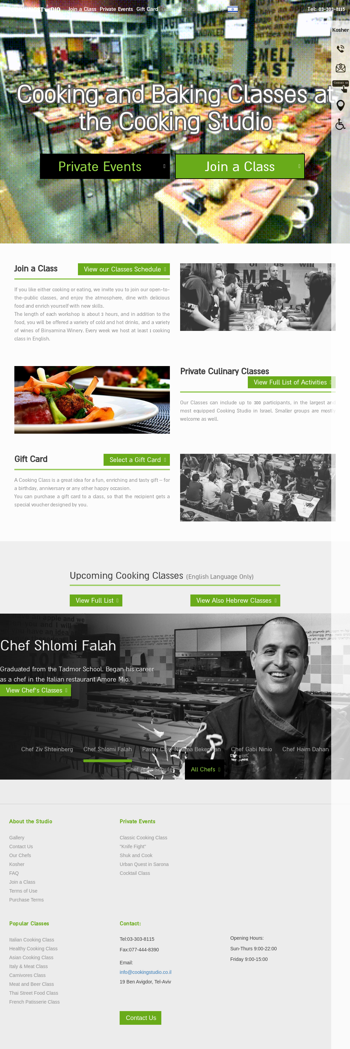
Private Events (116, 9)
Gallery (170, 9)
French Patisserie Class (34, 1002)
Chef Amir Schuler (150, 769)
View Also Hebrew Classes (234, 600)
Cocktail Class (135, 873)
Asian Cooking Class (31, 957)
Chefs (187, 9)
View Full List (94, 600)
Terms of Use (23, 891)
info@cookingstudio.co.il (145, 972)
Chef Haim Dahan (305, 749)
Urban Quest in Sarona (144, 864)
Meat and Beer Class (31, 984)
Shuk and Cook (136, 855)
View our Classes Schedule (122, 269)
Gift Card (147, 9)
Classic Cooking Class (143, 837)
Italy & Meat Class (28, 966)
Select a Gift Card (135, 459)
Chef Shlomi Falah (107, 749)
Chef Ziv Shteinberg (47, 749)
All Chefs (203, 769)
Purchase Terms (26, 900)
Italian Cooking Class (31, 939)
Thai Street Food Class (33, 993)
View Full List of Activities (290, 382)
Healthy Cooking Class (33, 948)
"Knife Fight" (133, 846)
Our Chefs (20, 855)
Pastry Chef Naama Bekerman (181, 749)
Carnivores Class (27, 975)
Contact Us (211, 9)
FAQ (14, 873)
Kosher (16, 864)
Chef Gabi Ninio (251, 749)
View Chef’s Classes (34, 690)
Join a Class (82, 9)
